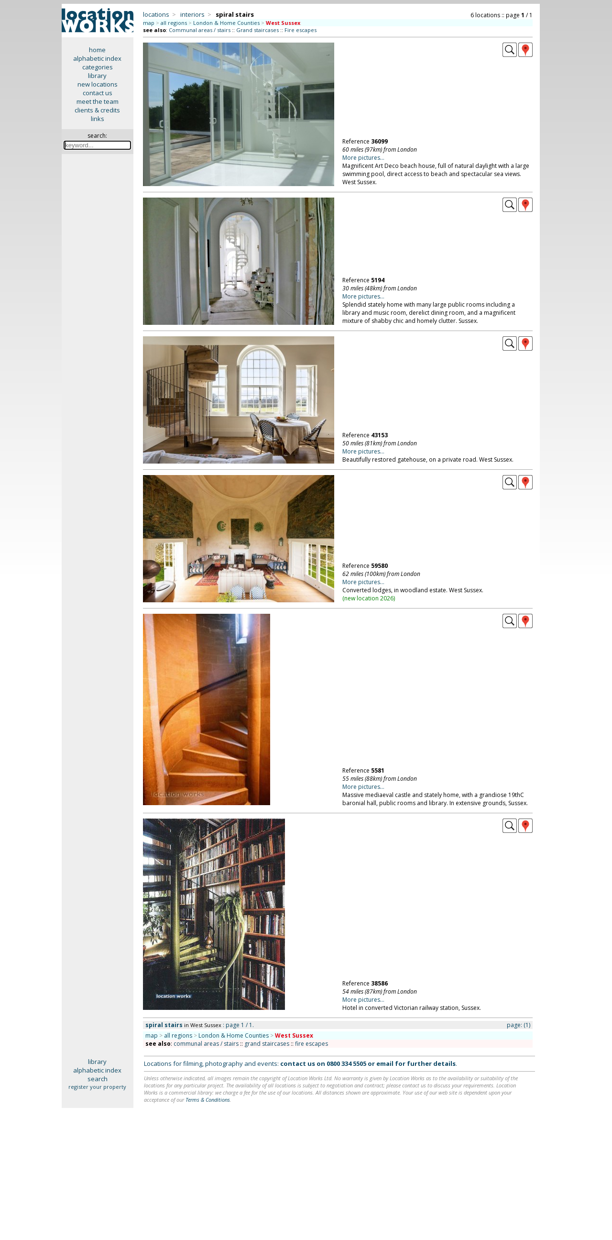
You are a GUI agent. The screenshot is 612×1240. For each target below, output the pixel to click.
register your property (97, 1086)
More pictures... (363, 158)
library (97, 75)
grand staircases (266, 1044)
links (97, 118)
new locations (97, 84)
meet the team (97, 101)
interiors (192, 14)
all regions (174, 22)
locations (156, 14)
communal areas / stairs (206, 1044)
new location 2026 (368, 598)
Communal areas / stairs (199, 29)
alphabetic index (97, 58)
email (384, 1063)
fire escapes (311, 1044)
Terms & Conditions (208, 1099)
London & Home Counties (226, 22)
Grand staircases (257, 29)
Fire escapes (300, 29)
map (148, 22)
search (97, 1078)
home (97, 49)
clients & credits (97, 110)
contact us (97, 93)
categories (97, 67)
